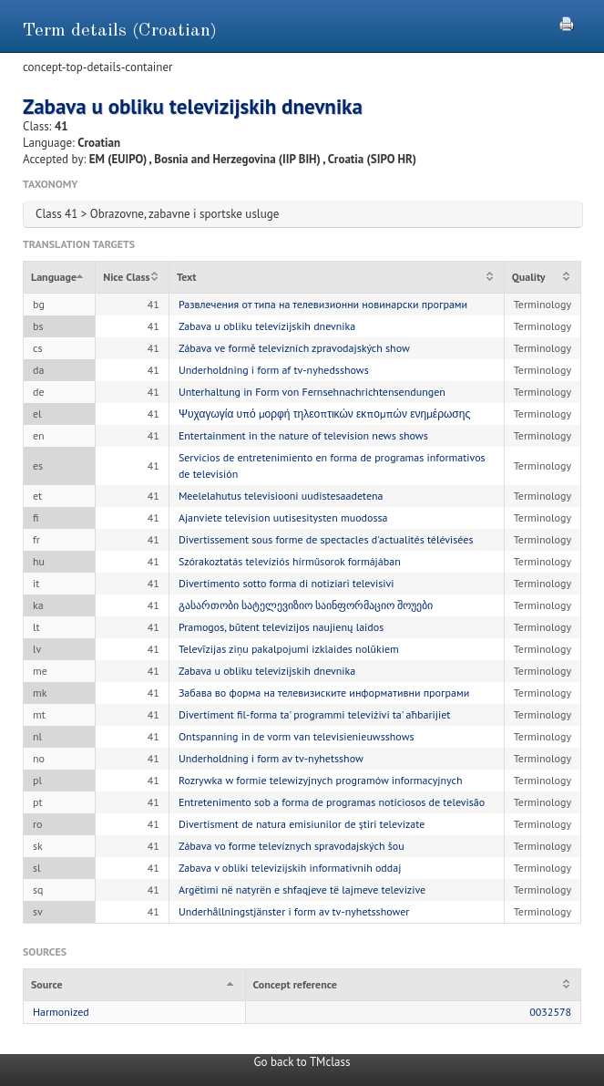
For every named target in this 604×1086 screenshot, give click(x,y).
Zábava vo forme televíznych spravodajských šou (291, 846)
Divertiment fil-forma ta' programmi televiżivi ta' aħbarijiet (315, 714)
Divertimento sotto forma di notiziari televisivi (286, 583)
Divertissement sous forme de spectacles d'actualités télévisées (326, 539)
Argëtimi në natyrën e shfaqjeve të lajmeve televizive (302, 889)
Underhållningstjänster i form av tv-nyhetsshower (294, 911)
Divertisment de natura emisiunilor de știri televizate (302, 824)
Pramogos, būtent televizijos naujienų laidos (281, 627)
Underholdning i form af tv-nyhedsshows (274, 370)
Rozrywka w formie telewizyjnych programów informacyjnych (321, 780)
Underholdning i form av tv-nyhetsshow (271, 758)
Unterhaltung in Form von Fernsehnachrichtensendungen (312, 391)
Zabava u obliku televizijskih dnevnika (267, 326)
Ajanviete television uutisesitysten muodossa (283, 517)
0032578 (550, 1012)
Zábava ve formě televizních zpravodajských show (294, 348)
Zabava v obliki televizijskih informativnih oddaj (290, 867)
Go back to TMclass (302, 1062)
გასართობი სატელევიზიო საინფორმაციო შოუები (306, 605)
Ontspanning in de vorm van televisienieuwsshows (297, 736)
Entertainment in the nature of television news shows (303, 435)
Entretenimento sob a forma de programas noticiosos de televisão (332, 802)
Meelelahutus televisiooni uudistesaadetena (281, 495)
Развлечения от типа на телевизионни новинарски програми (323, 304)
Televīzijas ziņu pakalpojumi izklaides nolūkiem (289, 649)
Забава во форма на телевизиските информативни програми (324, 692)
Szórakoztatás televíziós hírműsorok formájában (290, 561)
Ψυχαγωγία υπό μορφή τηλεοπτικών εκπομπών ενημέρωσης (324, 413)
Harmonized (61, 1012)
